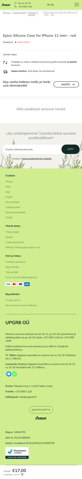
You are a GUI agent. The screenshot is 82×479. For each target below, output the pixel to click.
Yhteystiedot (12, 231)
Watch (9, 196)
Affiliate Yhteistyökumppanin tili (22, 247)
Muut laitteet (12, 201)
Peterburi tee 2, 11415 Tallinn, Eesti (33, 385)
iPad (7, 186)
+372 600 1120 (25, 7)
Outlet (8, 217)
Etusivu (6, 13)
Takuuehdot (11, 272)
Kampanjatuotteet (15, 212)
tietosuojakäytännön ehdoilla (36, 158)
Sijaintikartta (41, 409)
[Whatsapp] (14, 373)
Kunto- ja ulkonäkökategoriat (21, 277)
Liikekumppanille (14, 242)
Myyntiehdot (12, 266)
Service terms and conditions (21, 305)
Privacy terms (12, 300)
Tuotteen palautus (15, 261)
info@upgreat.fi (28, 396)
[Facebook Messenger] (8, 373)
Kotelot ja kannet (33, 14)
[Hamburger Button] (78, 5)
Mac (7, 191)
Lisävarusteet (19, 13)
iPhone (9, 181)
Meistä (9, 236)
